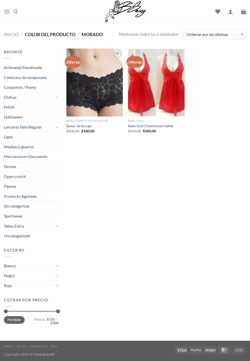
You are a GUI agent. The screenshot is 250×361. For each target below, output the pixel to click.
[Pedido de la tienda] (214, 35)
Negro (9, 275)
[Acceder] (230, 11)
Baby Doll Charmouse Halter (151, 126)
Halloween (13, 116)
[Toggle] (57, 97)
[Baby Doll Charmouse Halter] (156, 82)
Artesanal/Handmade (23, 67)
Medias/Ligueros (19, 146)
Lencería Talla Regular (23, 126)
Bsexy (9, 346)
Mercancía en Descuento (25, 156)
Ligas (8, 136)
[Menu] (7, 11)
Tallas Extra (14, 225)
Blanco (10, 265)
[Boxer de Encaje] (94, 82)
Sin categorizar (17, 205)
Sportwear (13, 215)
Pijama (10, 186)
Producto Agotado (20, 196)
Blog (21, 346)
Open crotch (15, 176)
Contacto (38, 346)
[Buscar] (16, 11)
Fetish (9, 106)
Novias (10, 166)
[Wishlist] (217, 11)
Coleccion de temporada (25, 77)
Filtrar (14, 320)
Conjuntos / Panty (20, 87)
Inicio (11, 34)
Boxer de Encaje (79, 126)
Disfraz (10, 97)
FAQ (54, 346)
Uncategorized (17, 235)
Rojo (8, 285)
